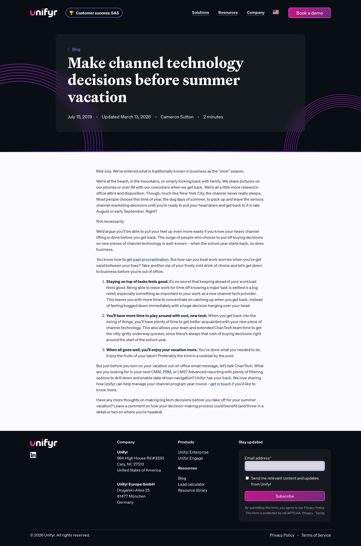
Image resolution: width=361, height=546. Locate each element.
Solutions (200, 12)
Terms (319, 513)
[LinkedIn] (33, 455)
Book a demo (309, 13)
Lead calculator (191, 484)
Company (255, 12)
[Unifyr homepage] (43, 443)
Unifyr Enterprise (193, 452)
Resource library (192, 490)
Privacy (307, 513)
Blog (74, 49)
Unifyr (110, 383)
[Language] (275, 12)
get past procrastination (148, 259)
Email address (258, 458)
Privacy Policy (314, 508)
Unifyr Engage (190, 458)
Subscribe (285, 496)
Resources (228, 12)
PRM (167, 371)
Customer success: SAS (97, 13)
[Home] (43, 12)
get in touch (220, 383)
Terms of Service (316, 535)
